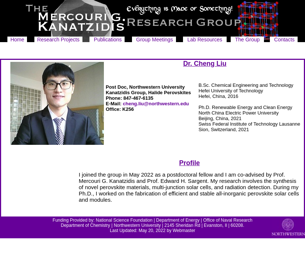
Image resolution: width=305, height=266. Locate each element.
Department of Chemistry (85, 225)
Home (17, 39)
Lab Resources (204, 39)
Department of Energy (177, 220)
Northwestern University (137, 225)
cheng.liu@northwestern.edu (156, 103)
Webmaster (184, 230)
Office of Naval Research (228, 220)
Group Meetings (154, 39)
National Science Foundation (124, 220)
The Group (247, 39)
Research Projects (58, 39)
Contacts (284, 39)
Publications (108, 39)
